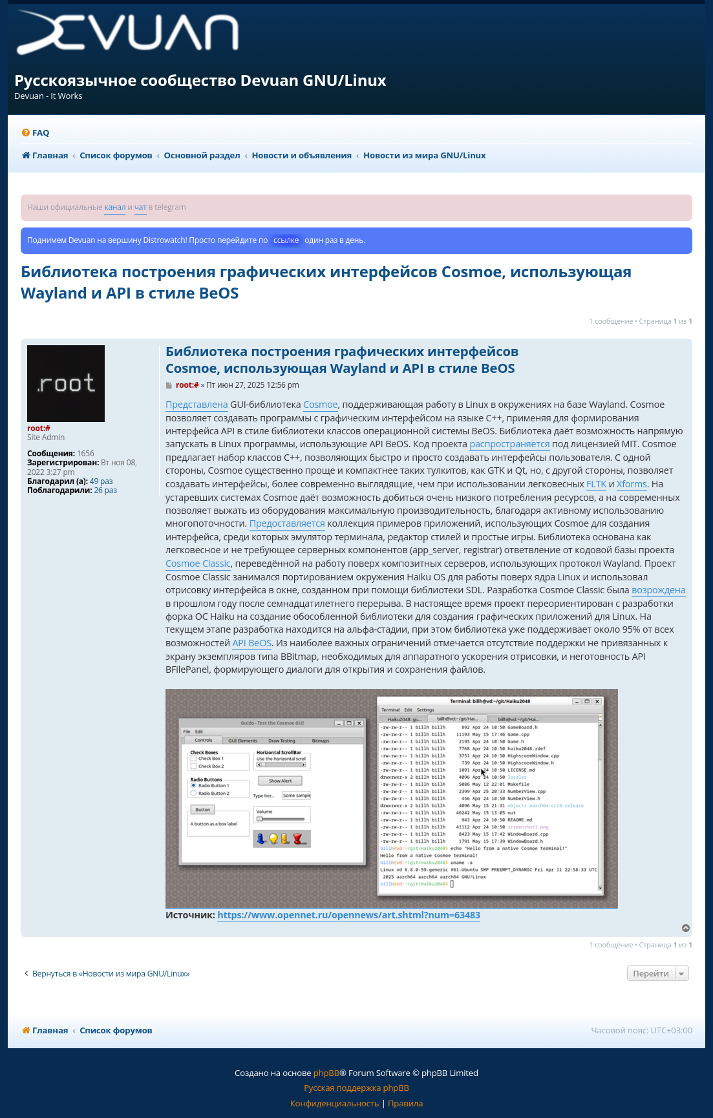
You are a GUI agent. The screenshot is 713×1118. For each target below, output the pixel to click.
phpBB (326, 1073)
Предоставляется (287, 523)
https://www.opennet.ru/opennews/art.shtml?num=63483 (348, 915)
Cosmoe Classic (198, 563)
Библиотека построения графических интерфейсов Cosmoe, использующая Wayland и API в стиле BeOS (326, 281)
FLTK (596, 484)
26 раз (105, 490)
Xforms (632, 484)
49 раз (101, 481)
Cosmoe (320, 404)
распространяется (509, 444)
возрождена (658, 590)
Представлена (196, 404)
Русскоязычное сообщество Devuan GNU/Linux (200, 79)
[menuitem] (35, 132)
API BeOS (251, 643)
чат (140, 207)
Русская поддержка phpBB (356, 1087)
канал (114, 207)
